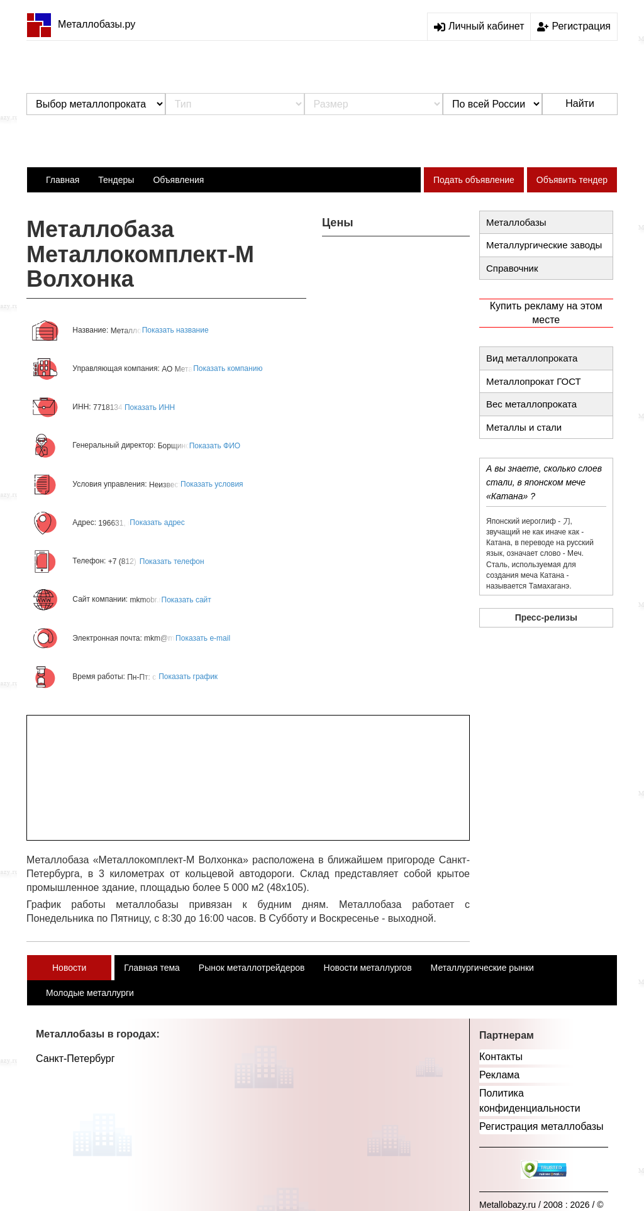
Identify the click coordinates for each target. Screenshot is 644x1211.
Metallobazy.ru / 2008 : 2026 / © (541, 1205)
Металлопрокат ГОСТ (533, 381)
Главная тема (152, 968)
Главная (62, 180)
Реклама (499, 1075)
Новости (69, 968)
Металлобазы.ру (80, 24)
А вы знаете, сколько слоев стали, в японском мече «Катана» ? (544, 482)
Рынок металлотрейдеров (252, 968)
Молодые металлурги (90, 993)
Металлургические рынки (482, 968)
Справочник (512, 268)
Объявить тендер (572, 180)
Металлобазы (516, 222)
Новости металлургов (368, 968)
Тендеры (116, 180)
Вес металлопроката (531, 404)
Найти (579, 103)
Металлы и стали (524, 427)
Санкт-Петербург (75, 1058)
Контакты (501, 1056)
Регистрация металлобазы (541, 1126)
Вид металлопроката (531, 358)
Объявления (178, 180)
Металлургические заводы (544, 245)
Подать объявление (473, 180)
